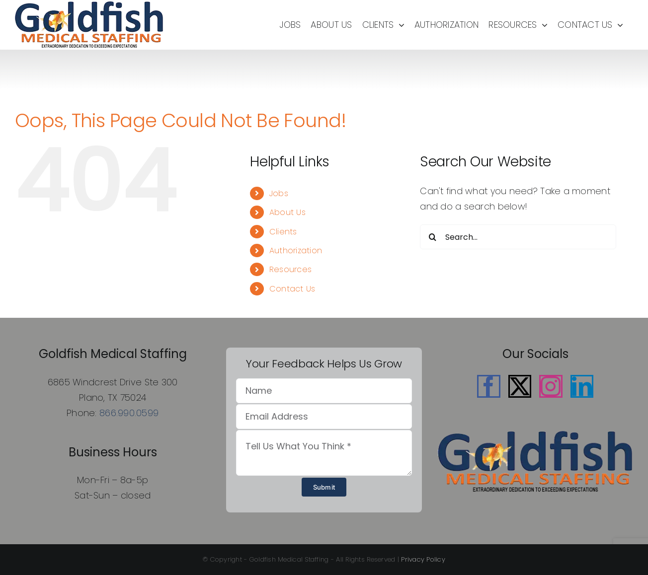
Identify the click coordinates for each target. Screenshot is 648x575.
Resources (290, 269)
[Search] (432, 236)
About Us (287, 212)
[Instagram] (550, 386)
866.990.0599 (129, 413)
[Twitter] (519, 386)
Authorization (296, 250)
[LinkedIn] (581, 386)
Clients (283, 231)
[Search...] (518, 236)
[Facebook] (488, 386)
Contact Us (292, 288)
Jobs (278, 193)
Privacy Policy (423, 559)
